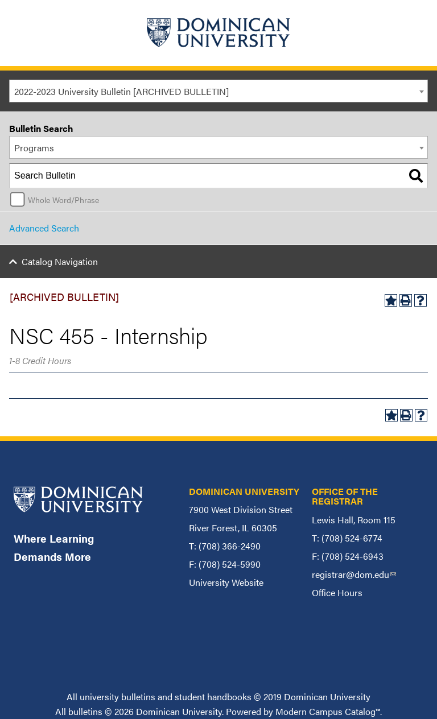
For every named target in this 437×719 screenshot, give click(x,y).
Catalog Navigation (60, 261)
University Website (226, 582)
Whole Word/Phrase (63, 199)
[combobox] (218, 91)
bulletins (85, 711)
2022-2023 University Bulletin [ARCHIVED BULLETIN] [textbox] (121, 91)
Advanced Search (44, 227)
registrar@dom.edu (354, 574)
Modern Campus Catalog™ (327, 711)
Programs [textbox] (34, 147)
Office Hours (337, 592)
